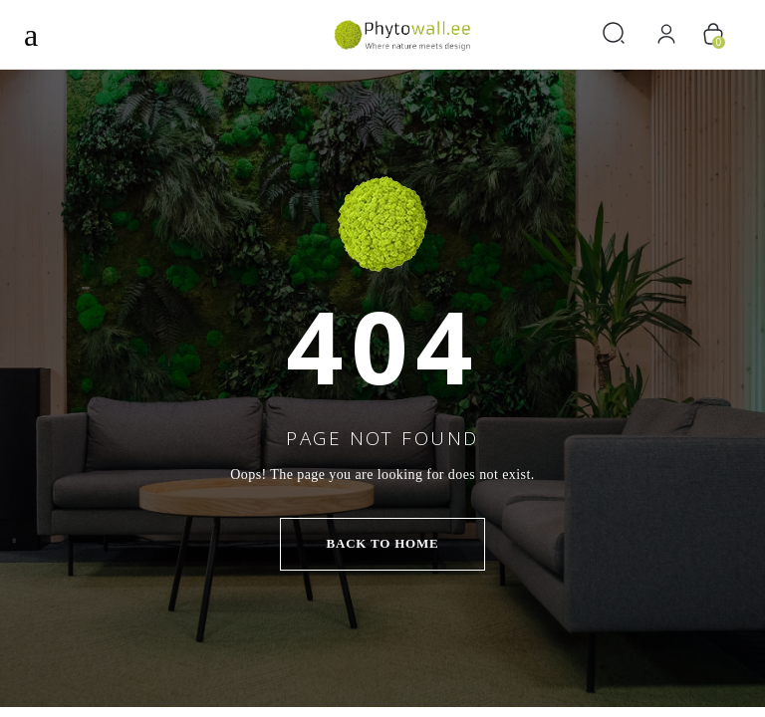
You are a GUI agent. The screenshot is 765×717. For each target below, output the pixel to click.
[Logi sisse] (666, 34)
